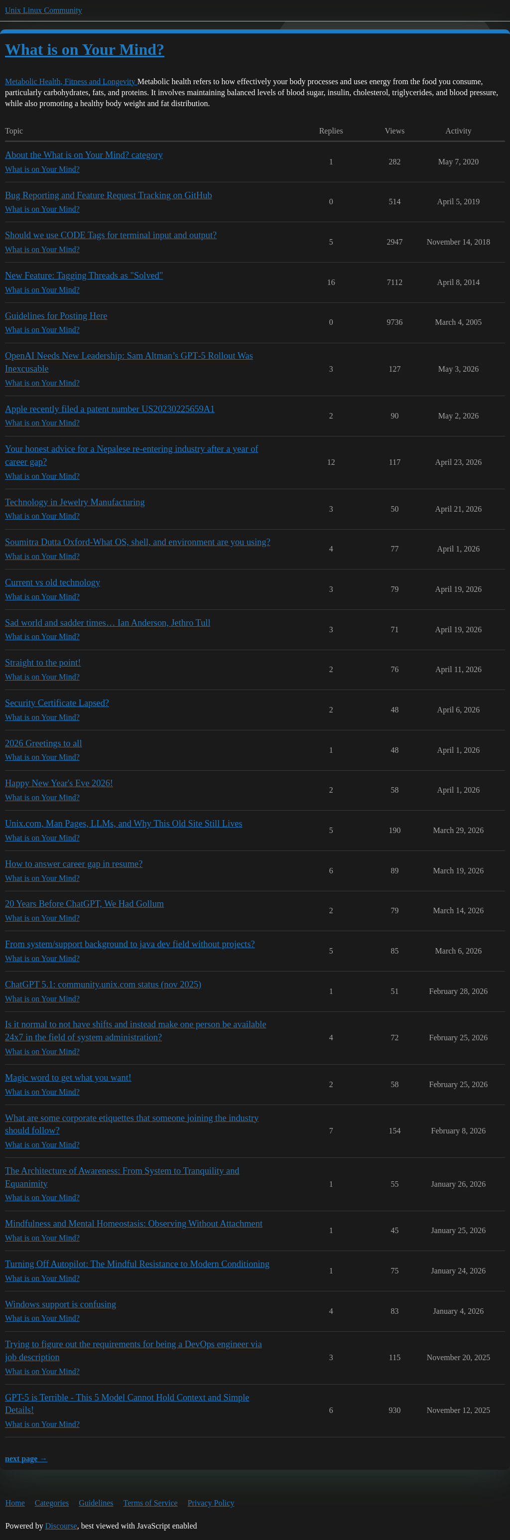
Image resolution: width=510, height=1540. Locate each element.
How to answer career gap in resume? (73, 864)
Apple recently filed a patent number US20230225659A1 (110, 409)
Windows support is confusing (60, 1304)
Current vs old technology (52, 582)
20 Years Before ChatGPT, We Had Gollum (84, 904)
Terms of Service (151, 1503)
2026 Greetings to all (43, 743)
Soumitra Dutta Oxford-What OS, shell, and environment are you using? (137, 542)
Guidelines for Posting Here (56, 316)
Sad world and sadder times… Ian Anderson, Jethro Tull (108, 623)
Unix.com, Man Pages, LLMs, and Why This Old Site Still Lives (124, 824)
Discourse (61, 1526)
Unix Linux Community (43, 10)
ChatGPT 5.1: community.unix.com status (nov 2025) (103, 984)
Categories (52, 1503)
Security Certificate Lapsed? (57, 703)
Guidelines (96, 1503)
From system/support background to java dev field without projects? (130, 944)
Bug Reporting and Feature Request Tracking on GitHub (108, 195)
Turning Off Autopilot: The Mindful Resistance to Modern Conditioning (137, 1264)
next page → (26, 1458)
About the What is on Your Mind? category (84, 155)
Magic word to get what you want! (68, 1078)
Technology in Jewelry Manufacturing (75, 502)
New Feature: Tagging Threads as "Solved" (84, 275)
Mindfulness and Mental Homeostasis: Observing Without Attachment (133, 1224)
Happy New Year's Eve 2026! (59, 783)
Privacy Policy (211, 1503)
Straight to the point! (43, 663)
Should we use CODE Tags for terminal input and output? (111, 235)
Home (15, 1503)
